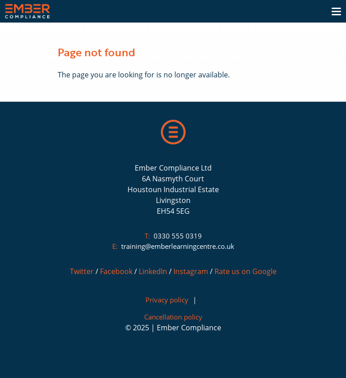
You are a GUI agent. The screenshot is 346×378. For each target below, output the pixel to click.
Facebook (116, 271)
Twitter (82, 271)
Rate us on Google (245, 271)
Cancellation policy (173, 316)
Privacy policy (167, 299)
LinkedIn (153, 271)
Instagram (190, 271)
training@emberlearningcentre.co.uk (177, 246)
